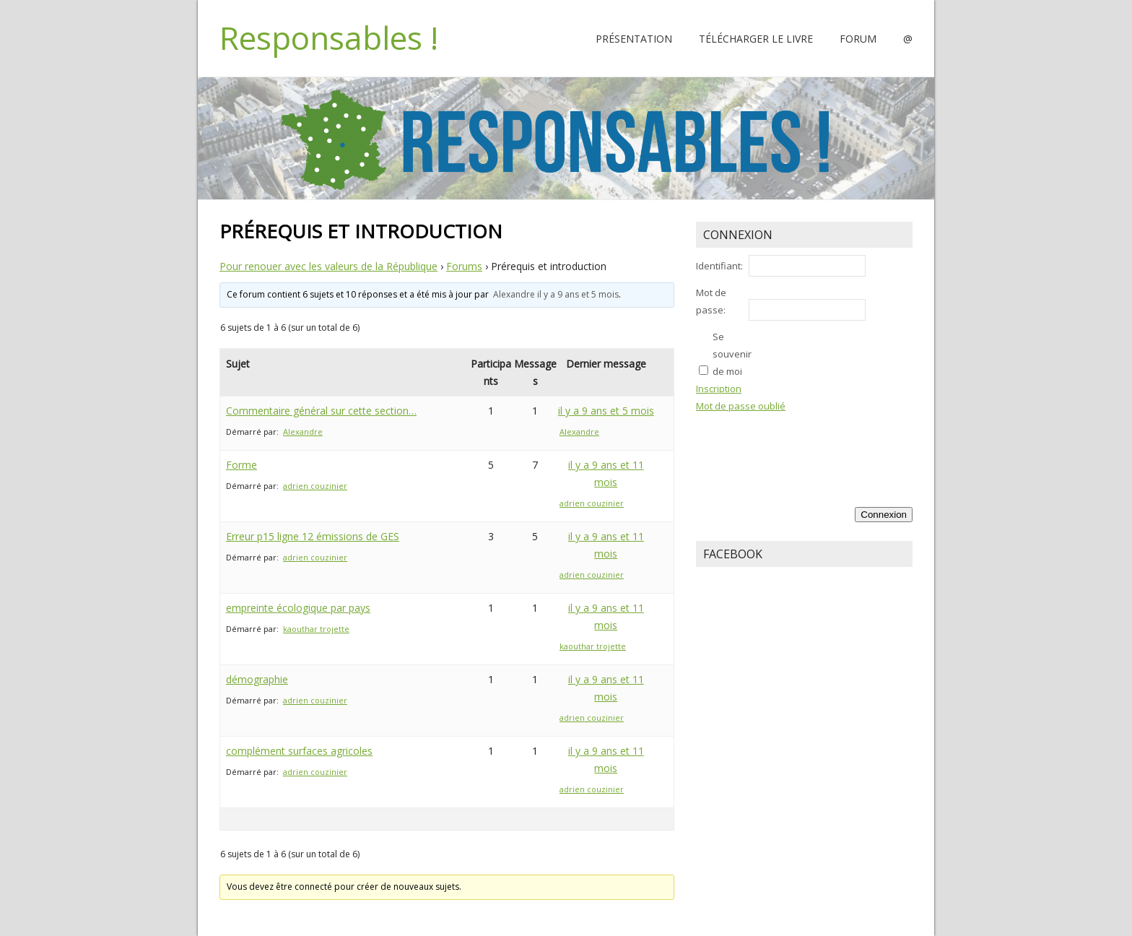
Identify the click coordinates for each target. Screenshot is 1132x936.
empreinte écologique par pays (298, 608)
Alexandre (514, 294)
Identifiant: (719, 265)
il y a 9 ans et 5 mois (578, 294)
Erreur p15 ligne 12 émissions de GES (312, 536)
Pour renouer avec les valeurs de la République (328, 266)
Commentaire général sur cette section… (321, 410)
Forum (858, 39)
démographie (257, 679)
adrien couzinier (315, 485)
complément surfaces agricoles (299, 751)
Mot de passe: (711, 301)
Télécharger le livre (756, 39)
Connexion (884, 514)
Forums (464, 266)
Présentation (634, 39)
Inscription (718, 388)
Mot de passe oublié (740, 405)
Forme (241, 465)
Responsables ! (328, 37)
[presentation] (853, 446)
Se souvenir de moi (732, 354)
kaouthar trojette (316, 628)
